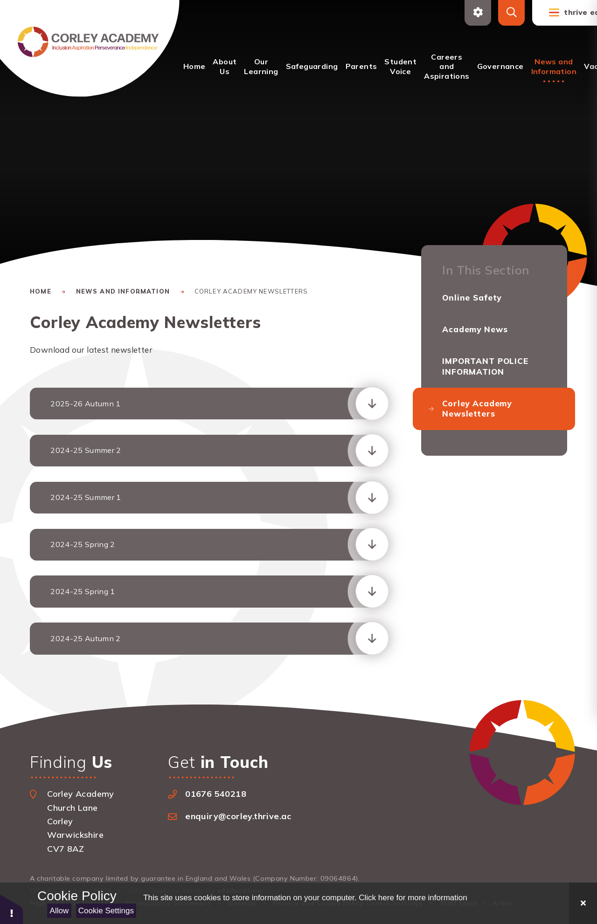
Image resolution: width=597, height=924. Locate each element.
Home (40, 291)
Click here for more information (413, 897)
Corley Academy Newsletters (251, 291)
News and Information (123, 291)
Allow (59, 910)
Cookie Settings (106, 910)
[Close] (583, 903)
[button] (11, 909)
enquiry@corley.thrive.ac (238, 816)
